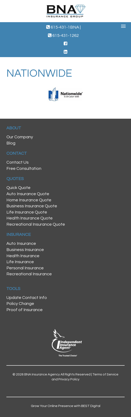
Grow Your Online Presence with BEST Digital (65, 406)
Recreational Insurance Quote (35, 224)
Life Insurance (20, 262)
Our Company (19, 137)
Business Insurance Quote (31, 206)
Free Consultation (23, 168)
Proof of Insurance (24, 310)
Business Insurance (25, 250)
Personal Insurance (25, 268)
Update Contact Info (26, 298)
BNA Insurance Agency (42, 374)
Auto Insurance (21, 243)
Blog (10, 143)
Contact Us (17, 162)
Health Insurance (22, 256)
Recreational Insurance (29, 274)
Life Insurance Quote (26, 212)
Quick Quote (18, 188)
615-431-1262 (63, 35)
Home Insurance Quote (28, 200)
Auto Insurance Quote (27, 194)
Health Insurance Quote (29, 218)
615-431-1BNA (63, 27)
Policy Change (20, 304)
